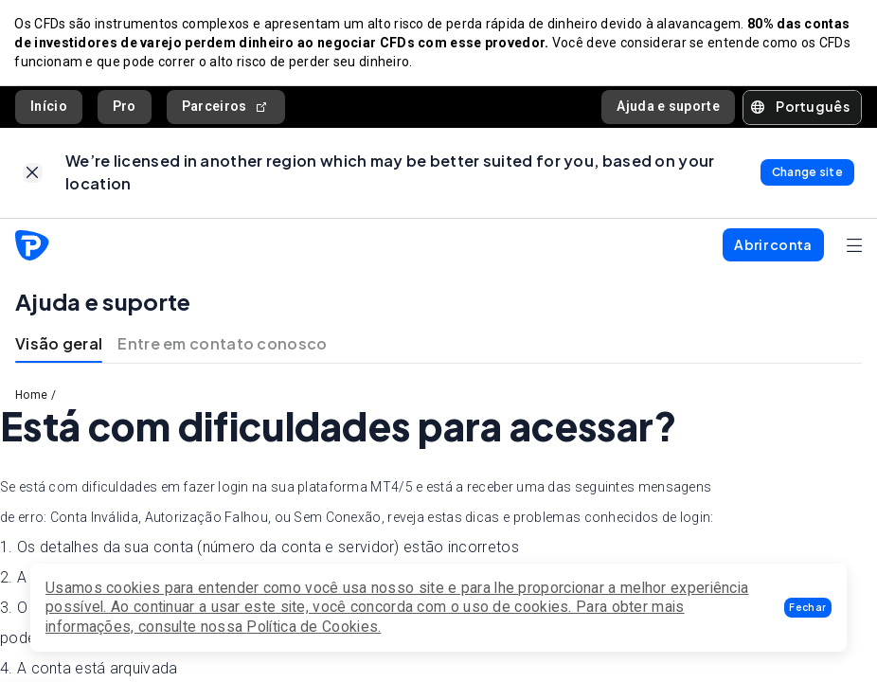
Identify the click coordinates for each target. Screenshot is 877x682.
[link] (33, 175)
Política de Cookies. (313, 627)
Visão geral (58, 345)
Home (31, 397)
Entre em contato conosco (222, 345)
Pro (124, 107)
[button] (808, 608)
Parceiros (226, 107)
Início (48, 107)
